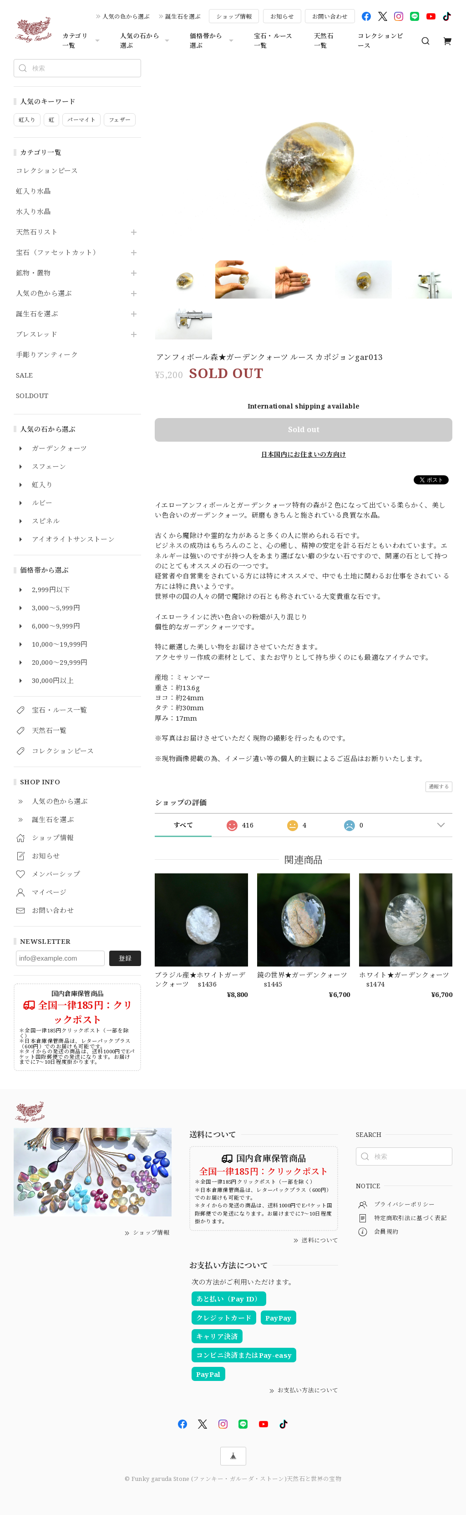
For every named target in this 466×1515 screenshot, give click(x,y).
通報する (439, 786)
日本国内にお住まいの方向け (303, 454)
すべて (183, 825)
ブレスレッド (36, 334)
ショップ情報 (234, 16)
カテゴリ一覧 (82, 40)
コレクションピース (380, 40)
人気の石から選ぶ (146, 40)
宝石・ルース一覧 (273, 40)
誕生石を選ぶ (183, 16)
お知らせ (282, 16)
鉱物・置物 (33, 273)
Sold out (303, 429)
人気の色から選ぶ (126, 16)
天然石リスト (37, 232)
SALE (24, 375)
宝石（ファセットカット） (58, 253)
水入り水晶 (33, 212)
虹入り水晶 (33, 191)
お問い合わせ (330, 16)
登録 (125, 958)
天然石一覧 (324, 40)
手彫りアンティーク (47, 355)
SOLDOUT (32, 396)
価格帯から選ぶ (213, 40)
